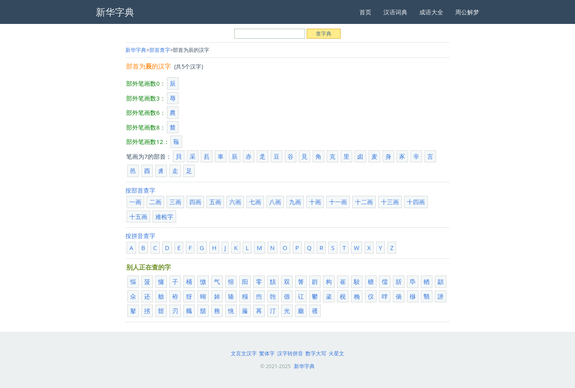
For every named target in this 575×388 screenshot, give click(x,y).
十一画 (338, 202)
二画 (155, 202)
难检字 (164, 217)
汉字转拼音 (290, 353)
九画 (295, 202)
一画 (135, 202)
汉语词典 (395, 12)
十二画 (364, 202)
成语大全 (431, 12)
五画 (215, 202)
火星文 (336, 353)
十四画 (416, 202)
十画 (315, 202)
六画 (235, 202)
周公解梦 (467, 12)
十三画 (390, 202)
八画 (275, 202)
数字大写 (315, 353)
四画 (195, 202)
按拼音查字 (140, 236)
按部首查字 (140, 190)
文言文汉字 (244, 353)
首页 (365, 12)
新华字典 (135, 49)
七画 (255, 202)
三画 (175, 202)
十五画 (138, 217)
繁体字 (267, 353)
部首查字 (159, 49)
